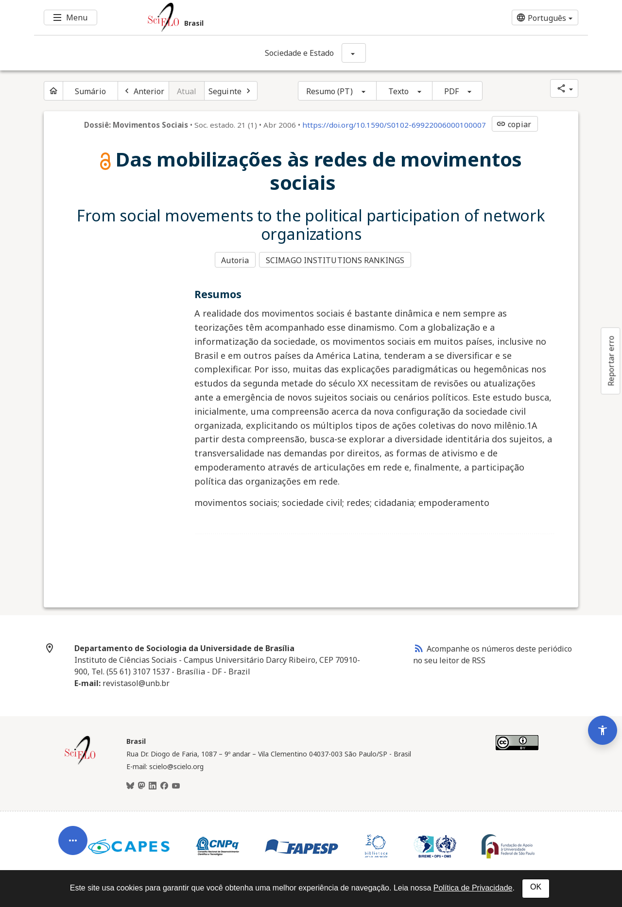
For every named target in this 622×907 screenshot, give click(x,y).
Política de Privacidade (473, 888)
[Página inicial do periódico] (53, 91)
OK (535, 887)
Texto (398, 91)
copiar (513, 124)
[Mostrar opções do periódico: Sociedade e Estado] (354, 53)
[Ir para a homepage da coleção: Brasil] (265, 17)
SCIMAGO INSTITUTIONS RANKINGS (336, 259)
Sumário (90, 91)
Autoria (235, 259)
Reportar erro (610, 361)
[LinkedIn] (152, 784)
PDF (451, 91)
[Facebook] (164, 784)
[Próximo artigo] (231, 91)
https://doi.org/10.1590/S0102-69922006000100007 (394, 125)
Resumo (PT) (329, 91)
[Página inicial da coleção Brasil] (80, 761)
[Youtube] (176, 784)
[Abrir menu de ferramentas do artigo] (72, 827)
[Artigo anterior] (143, 91)
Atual (187, 91)
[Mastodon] (141, 784)
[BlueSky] (130, 784)
